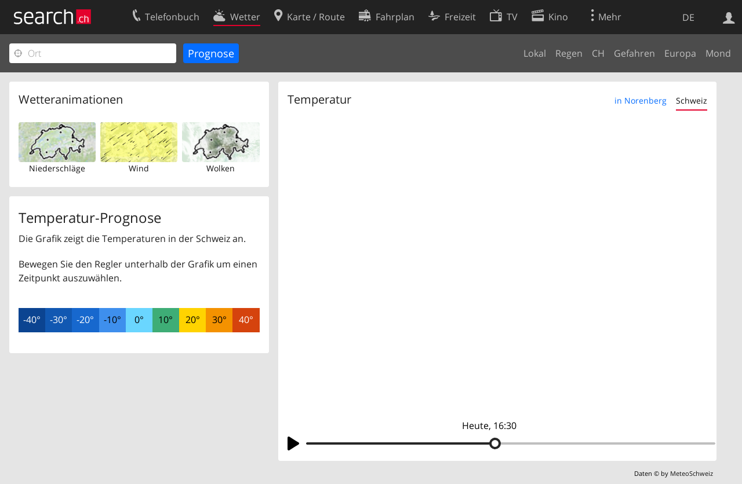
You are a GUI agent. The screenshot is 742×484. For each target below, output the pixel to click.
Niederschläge (57, 168)
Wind (139, 168)
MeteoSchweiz (691, 473)
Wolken (220, 168)
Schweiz (691, 100)
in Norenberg (640, 100)
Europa (680, 53)
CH (598, 53)
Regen (569, 53)
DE (688, 17)
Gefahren (634, 53)
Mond (718, 53)
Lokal (534, 53)
